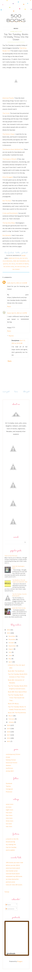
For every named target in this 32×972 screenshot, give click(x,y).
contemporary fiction (13, 754)
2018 (8, 732)
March (11, 716)
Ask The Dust (7, 201)
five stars (9, 812)
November (12, 639)
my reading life (11, 844)
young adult (10, 771)
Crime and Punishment (10, 213)
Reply (9, 306)
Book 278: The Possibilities (17, 712)
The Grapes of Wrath (9, 159)
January (11, 722)
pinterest (25, 252)
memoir (8, 765)
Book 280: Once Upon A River (17, 692)
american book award (13, 868)
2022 (8, 630)
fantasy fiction (11, 760)
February (12, 719)
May (10, 659)
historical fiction (11, 762)
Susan (9, 313)
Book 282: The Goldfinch (16, 671)
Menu (16, 28)
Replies (11, 336)
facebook (11, 252)
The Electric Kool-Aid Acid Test (13, 149)
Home (16, 391)
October (11, 642)
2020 (8, 725)
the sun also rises (20, 266)
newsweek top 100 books (14, 876)
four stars (9, 815)
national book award (13, 873)
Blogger (19, 961)
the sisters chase (8, 266)
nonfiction (9, 768)
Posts (8, 904)
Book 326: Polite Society (19, 608)
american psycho (14, 258)
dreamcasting (10, 842)
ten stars (9, 824)
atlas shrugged (7, 261)
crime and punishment (19, 261)
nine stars (9, 818)
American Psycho (8, 98)
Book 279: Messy (13, 703)
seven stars (9, 804)
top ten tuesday (11, 847)
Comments (10, 909)
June (10, 655)
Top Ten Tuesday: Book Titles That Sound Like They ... (16, 697)
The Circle (6, 113)
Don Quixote (7, 235)
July (10, 652)
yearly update (10, 850)
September (12, 646)
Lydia (9, 283)
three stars (9, 821)
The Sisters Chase (8, 134)
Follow (7, 892)
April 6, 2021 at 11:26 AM (19, 283)
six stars (8, 807)
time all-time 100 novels (14, 885)
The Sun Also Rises (9, 223)
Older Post (26, 391)
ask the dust (23, 258)
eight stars (9, 810)
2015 (8, 741)
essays (8, 757)
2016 (8, 738)
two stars (9, 826)
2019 (8, 728)
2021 (8, 633)
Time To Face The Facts (11, 555)
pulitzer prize (10, 882)
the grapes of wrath (22, 264)
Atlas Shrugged (8, 177)
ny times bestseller (12, 879)
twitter (18, 252)
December (12, 636)
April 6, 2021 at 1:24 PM (19, 313)
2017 (8, 735)
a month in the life (12, 839)
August (11, 649)
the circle (12, 264)
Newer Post (6, 391)
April (10, 662)
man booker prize (12, 871)
